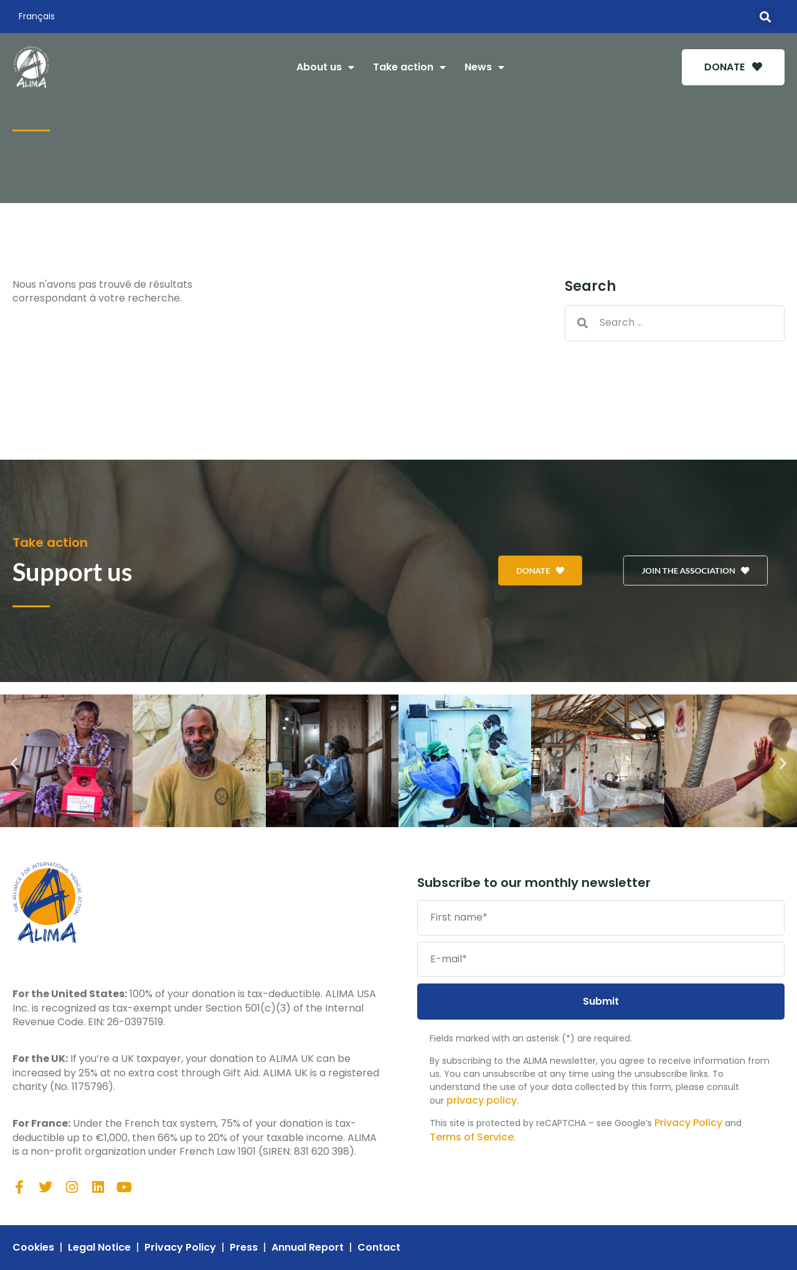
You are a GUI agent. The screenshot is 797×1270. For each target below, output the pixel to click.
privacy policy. (482, 1100)
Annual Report (307, 1247)
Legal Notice (99, 1247)
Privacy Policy (688, 1123)
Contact (378, 1247)
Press (244, 1247)
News (484, 67)
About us (325, 67)
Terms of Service (472, 1137)
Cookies (33, 1247)
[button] (765, 16)
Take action (409, 67)
